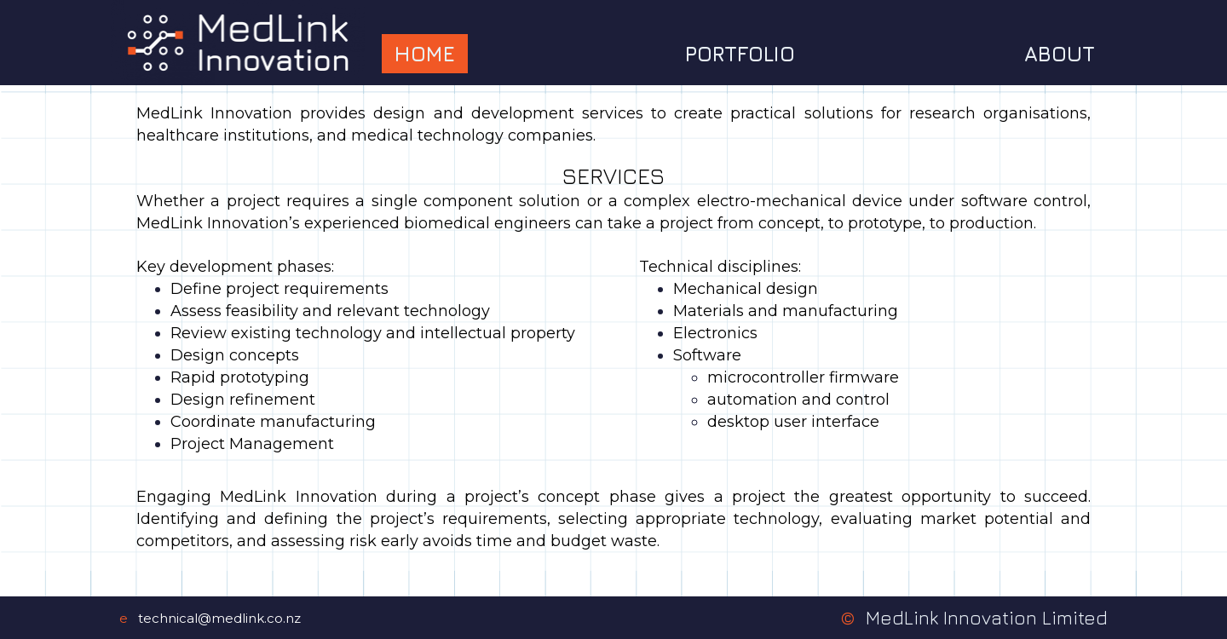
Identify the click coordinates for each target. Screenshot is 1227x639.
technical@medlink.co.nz (219, 618)
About (1059, 54)
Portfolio (740, 54)
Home (425, 54)
